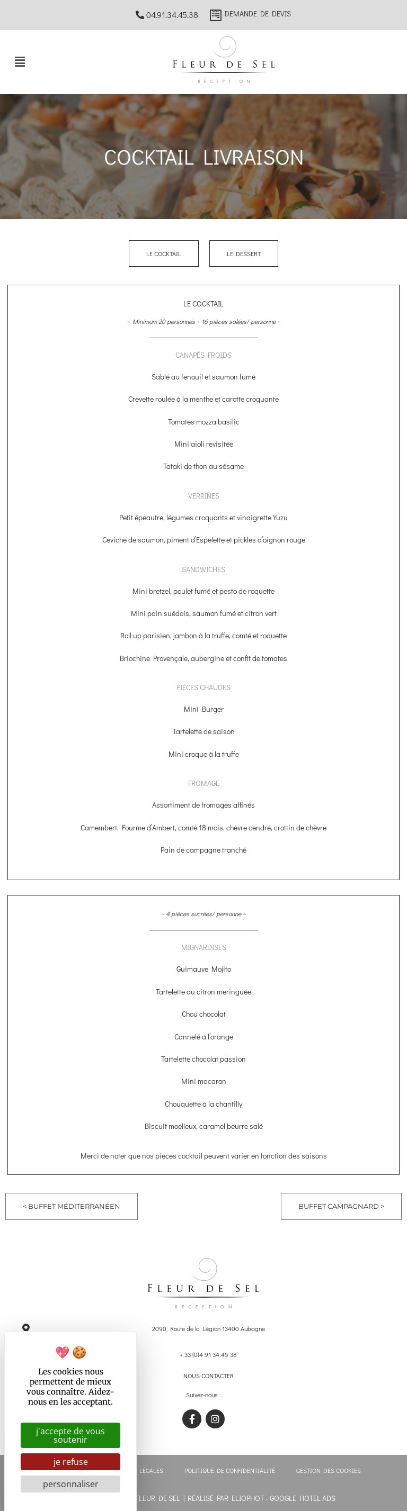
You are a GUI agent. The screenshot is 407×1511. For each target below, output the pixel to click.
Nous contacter (208, 1375)
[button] (20, 62)
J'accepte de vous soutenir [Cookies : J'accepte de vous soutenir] (70, 1435)
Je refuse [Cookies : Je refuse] (71, 1462)
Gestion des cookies (328, 1470)
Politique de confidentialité (229, 1470)
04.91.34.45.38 (167, 14)
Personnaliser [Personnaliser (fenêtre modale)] (71, 1484)
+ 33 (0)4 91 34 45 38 (208, 1354)
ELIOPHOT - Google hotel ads (283, 1498)
